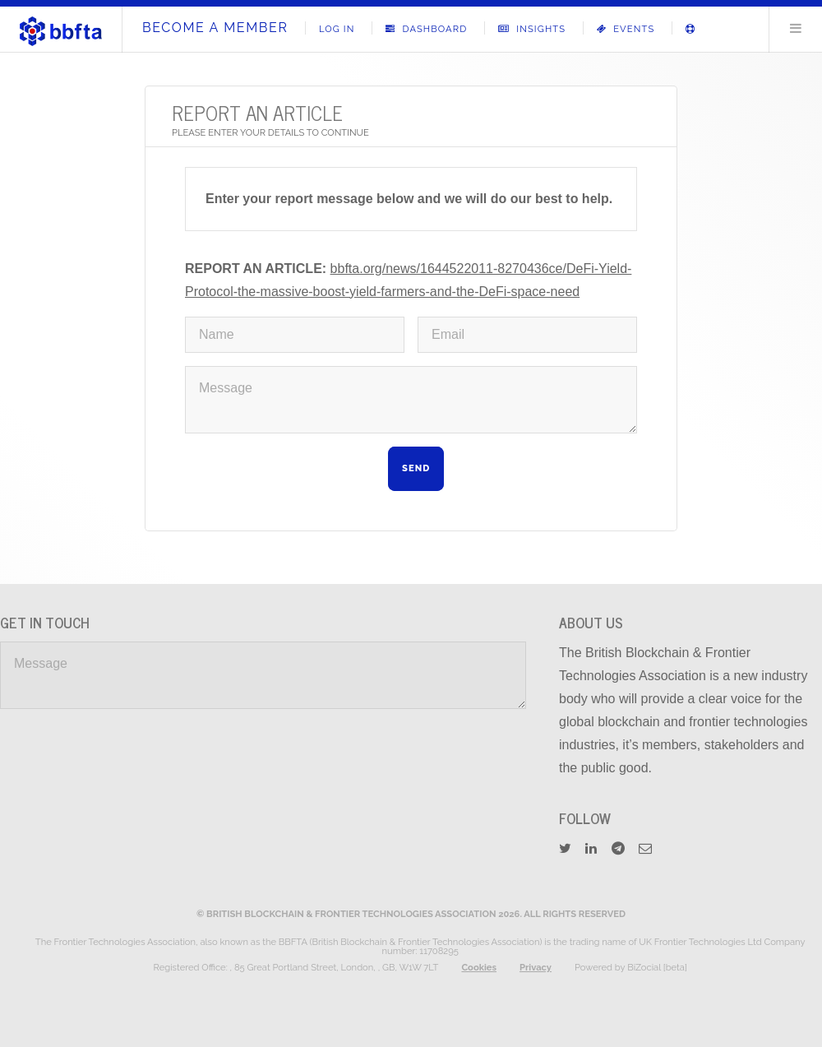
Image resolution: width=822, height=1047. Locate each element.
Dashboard (426, 29)
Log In (337, 29)
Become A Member (215, 27)
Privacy (536, 967)
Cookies (478, 967)
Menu (795, 28)
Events (626, 29)
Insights (532, 29)
